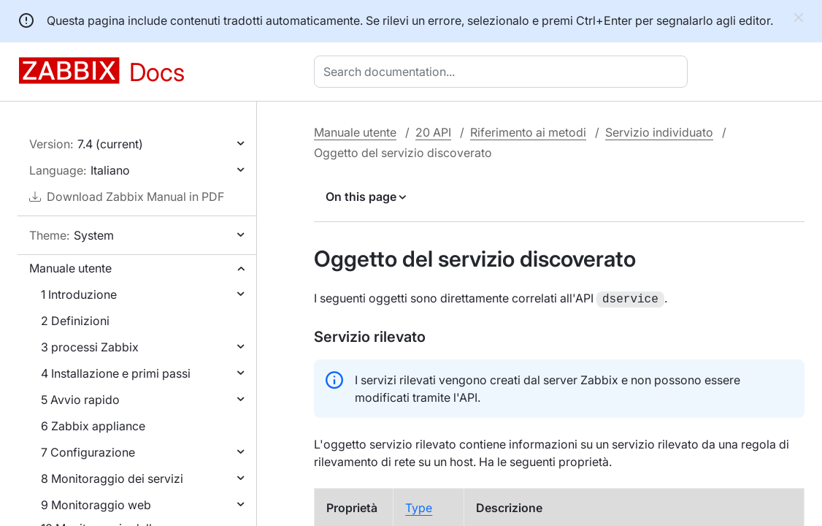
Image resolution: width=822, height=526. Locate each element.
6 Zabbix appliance (93, 426)
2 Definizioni (75, 320)
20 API (433, 132)
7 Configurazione (88, 452)
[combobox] (504, 71)
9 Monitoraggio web (96, 505)
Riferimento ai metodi (528, 132)
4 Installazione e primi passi (116, 373)
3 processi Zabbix (90, 347)
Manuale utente (70, 268)
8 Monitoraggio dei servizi (112, 478)
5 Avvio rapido (80, 399)
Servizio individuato (659, 132)
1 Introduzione (79, 294)
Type (418, 506)
